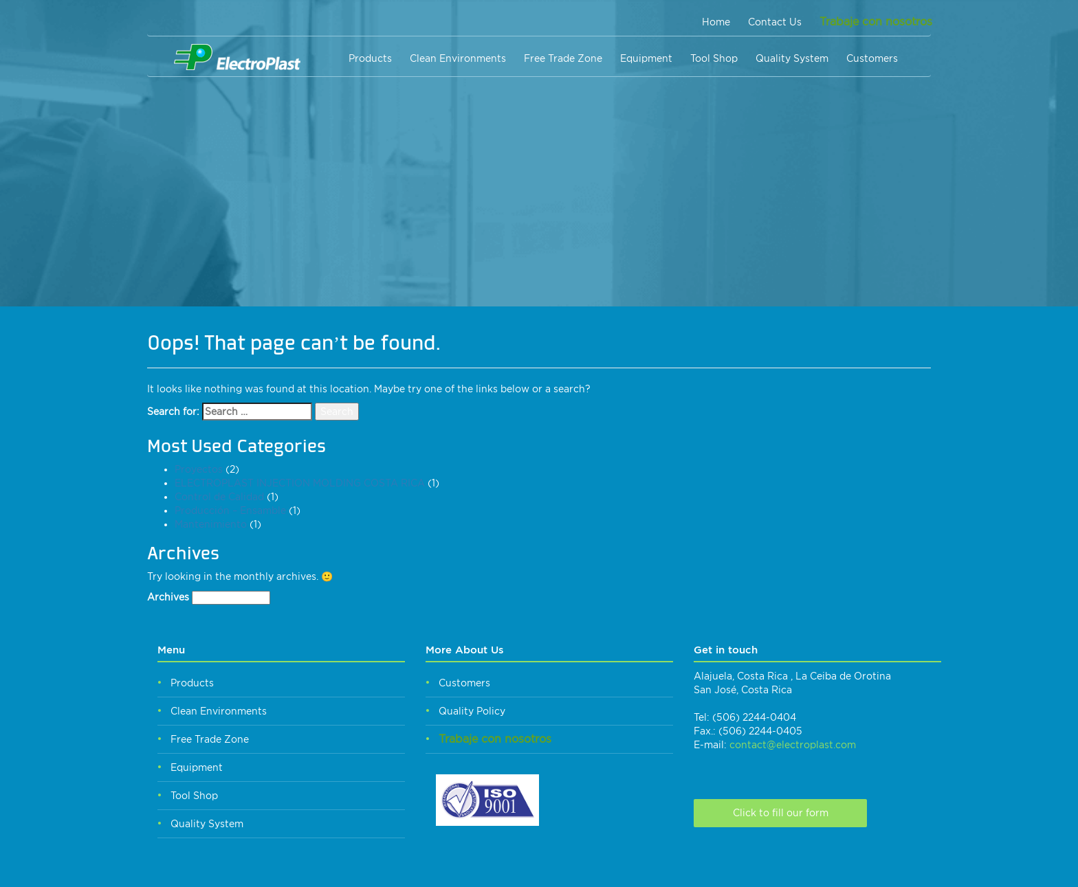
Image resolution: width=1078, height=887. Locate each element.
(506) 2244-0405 (760, 731)
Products (370, 58)
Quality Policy (472, 711)
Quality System (792, 58)
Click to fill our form (780, 812)
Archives (168, 597)
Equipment (646, 58)
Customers (872, 58)
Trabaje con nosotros (876, 21)
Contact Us (775, 21)
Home (716, 21)
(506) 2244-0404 (754, 717)
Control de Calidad (219, 496)
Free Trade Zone (563, 58)
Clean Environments (458, 58)
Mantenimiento (211, 524)
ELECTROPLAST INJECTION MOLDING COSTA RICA (300, 483)
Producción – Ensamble (230, 510)
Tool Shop (714, 58)
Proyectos (199, 469)
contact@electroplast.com (792, 744)
